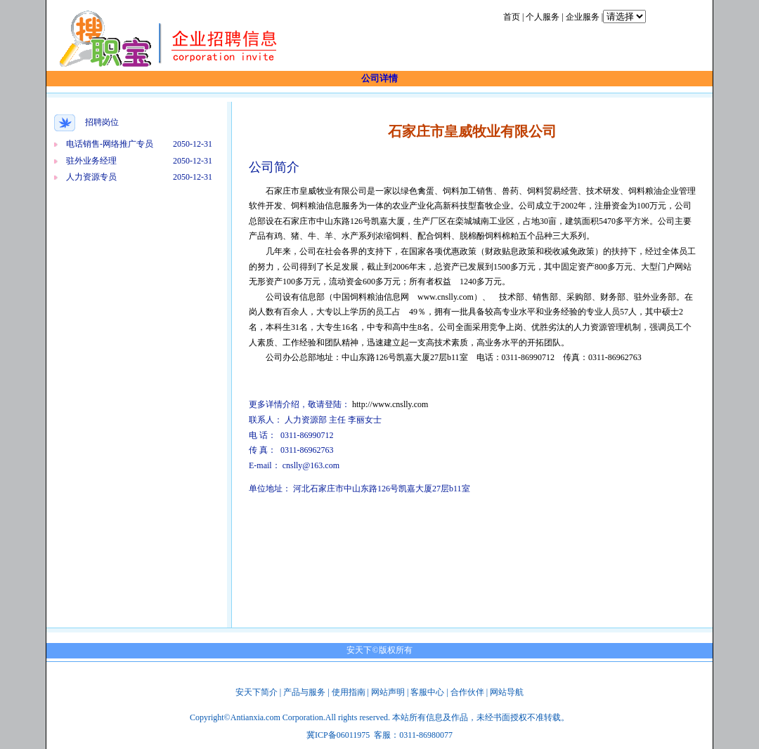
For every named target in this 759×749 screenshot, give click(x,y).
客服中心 (427, 692)
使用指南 (348, 692)
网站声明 (388, 692)
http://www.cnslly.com (390, 404)
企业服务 (582, 17)
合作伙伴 (467, 692)
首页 (511, 17)
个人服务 (542, 17)
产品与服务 (304, 692)
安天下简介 (256, 692)
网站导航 (507, 692)
